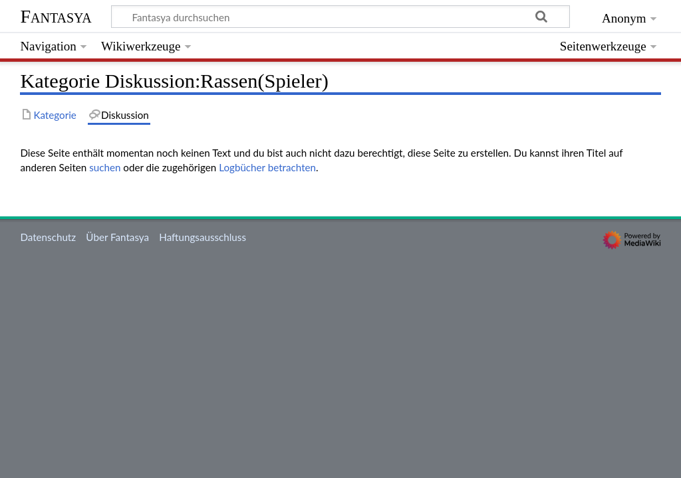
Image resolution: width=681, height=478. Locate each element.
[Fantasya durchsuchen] (340, 16)
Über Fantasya (117, 237)
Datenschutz (48, 237)
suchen (104, 167)
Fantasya (55, 16)
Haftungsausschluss (202, 237)
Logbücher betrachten (267, 167)
